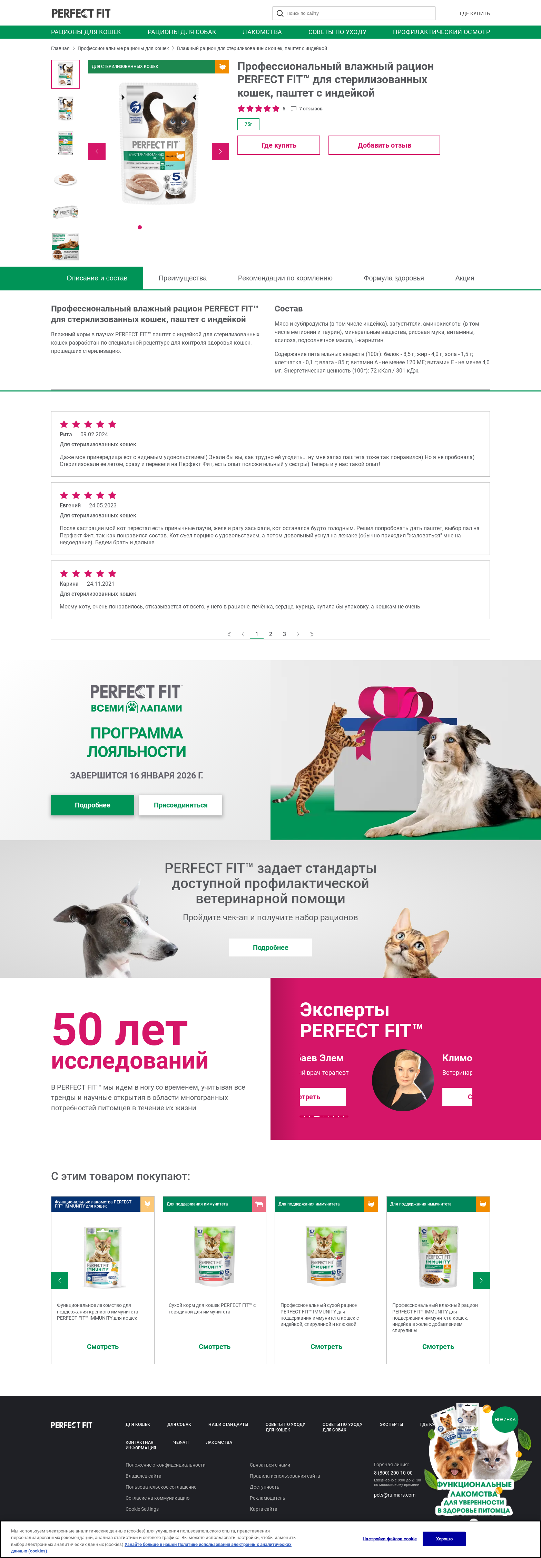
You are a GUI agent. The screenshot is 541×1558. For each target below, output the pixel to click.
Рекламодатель (267, 1498)
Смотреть (411, 1097)
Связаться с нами (270, 1465)
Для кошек (138, 1424)
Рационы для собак (182, 32)
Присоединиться (181, 805)
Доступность (264, 1487)
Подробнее (92, 805)
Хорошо (444, 1538)
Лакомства (262, 32)
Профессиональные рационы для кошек (123, 48)
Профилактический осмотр (441, 32)
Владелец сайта (143, 1476)
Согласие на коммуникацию (157, 1498)
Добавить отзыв (384, 145)
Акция (464, 278)
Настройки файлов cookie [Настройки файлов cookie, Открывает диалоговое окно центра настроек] (390, 1538)
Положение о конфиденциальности (166, 1465)
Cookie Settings (142, 1509)
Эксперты (391, 1424)
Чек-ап (180, 1442)
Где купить (475, 13)
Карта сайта (263, 1509)
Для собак (179, 1424)
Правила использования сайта (285, 1476)
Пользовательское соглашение (161, 1487)
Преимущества (183, 278)
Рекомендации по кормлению (285, 278)
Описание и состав (97, 278)
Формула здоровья (394, 278)
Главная (60, 48)
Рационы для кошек (86, 32)
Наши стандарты (228, 1424)
